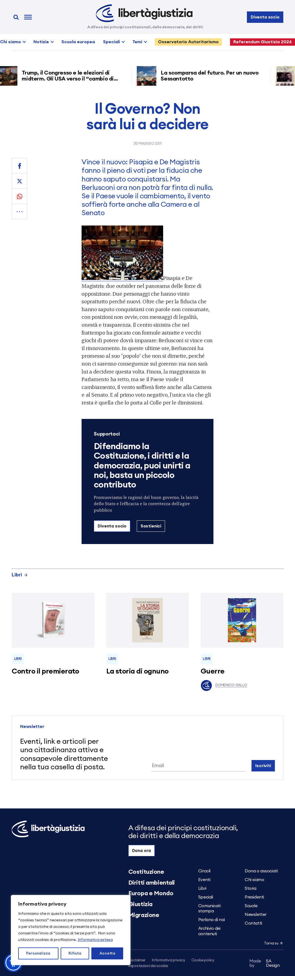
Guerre (213, 671)
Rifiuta (75, 953)
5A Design (264, 963)
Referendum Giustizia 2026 (262, 42)
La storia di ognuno (137, 671)
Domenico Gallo (224, 685)
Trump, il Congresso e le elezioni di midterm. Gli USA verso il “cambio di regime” (70, 79)
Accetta (107, 953)
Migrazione (143, 915)
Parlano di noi (211, 920)
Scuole (251, 906)
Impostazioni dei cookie (148, 966)
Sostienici (151, 526)
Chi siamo (10, 42)
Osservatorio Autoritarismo (188, 42)
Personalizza (38, 953)
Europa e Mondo (150, 893)
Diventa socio (265, 17)
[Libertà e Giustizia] (144, 13)
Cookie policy (202, 960)
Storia (250, 888)
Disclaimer (136, 960)
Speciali (111, 42)
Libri (20, 574)
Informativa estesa (95, 940)
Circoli (204, 871)
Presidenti (254, 897)
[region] (71, 930)
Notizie (41, 42)
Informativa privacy (168, 960)
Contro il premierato (45, 671)
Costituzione (146, 872)
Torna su (273, 943)
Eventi (204, 880)
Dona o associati (261, 871)
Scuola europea (78, 42)
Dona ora (141, 850)
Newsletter (255, 914)
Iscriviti (263, 766)
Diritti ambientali (151, 883)
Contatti (253, 923)
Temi (137, 42)
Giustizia (140, 904)
